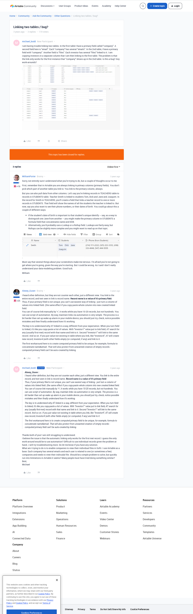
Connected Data (21, 538)
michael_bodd (29, 41)
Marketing (61, 513)
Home (12, 15)
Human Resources (66, 525)
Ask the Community (42, 15)
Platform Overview (22, 506)
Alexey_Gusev (28, 290)
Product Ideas (81, 5)
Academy (106, 5)
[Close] (56, 586)
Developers (149, 519)
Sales (59, 532)
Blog (14, 563)
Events (95, 5)
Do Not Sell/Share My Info (113, 609)
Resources (148, 500)
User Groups (65, 5)
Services (147, 513)
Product (60, 506)
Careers (16, 557)
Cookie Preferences (139, 609)
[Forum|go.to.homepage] (23, 6)
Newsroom (18, 576)
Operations (62, 519)
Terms (93, 609)
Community (24, 15)
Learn (103, 500)
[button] (157, 6)
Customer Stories (109, 532)
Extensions (18, 519)
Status (16, 570)
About (15, 551)
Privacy (81, 609)
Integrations (19, 513)
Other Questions (62, 15)
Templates (148, 532)
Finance (60, 538)
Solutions (61, 500)
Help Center (120, 5)
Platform (17, 500)
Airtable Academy (109, 506)
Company (17, 544)
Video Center (107, 519)
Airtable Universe (152, 538)
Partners (147, 506)
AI (13, 532)
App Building (19, 525)
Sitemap (69, 609)
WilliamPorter (29, 176)
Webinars (105, 538)
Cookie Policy (44, 600)
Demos (104, 525)
